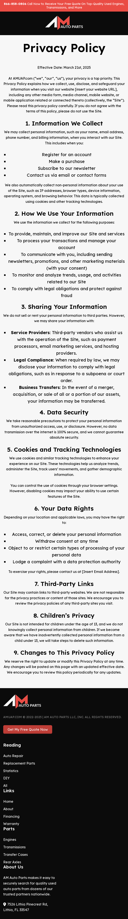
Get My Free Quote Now (28, 729)
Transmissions (14, 847)
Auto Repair (13, 756)
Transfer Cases (15, 854)
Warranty (11, 824)
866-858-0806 (15, 4)
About (8, 809)
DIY (6, 778)
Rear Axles (12, 862)
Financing (11, 816)
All (5, 785)
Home (8, 801)
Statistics (10, 771)
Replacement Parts (19, 763)
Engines (9, 839)
